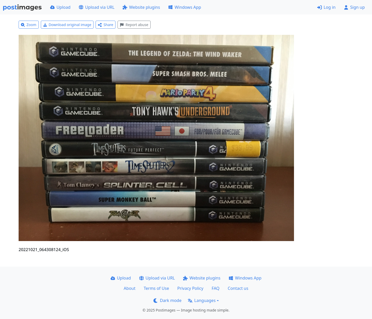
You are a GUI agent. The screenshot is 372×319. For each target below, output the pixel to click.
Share (105, 24)
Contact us (238, 288)
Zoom (28, 24)
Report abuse (134, 24)
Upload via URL (96, 7)
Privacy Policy (190, 288)
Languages (201, 300)
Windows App (184, 7)
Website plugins (141, 7)
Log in (326, 7)
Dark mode (167, 300)
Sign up (354, 7)
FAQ (215, 288)
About (129, 288)
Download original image (67, 24)
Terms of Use (156, 288)
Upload (60, 7)
